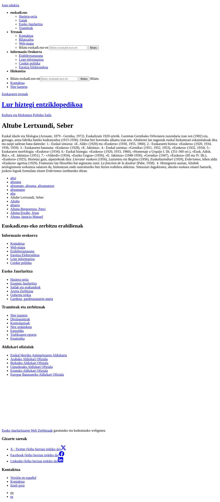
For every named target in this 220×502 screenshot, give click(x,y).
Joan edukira (10, 5)
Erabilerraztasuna (31, 55)
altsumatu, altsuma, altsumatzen (32, 186)
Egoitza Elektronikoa (33, 67)
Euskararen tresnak (15, 94)
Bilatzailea (26, 39)
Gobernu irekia (20, 295)
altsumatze (17, 189)
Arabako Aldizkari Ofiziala (29, 359)
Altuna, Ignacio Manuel (26, 217)
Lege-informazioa (31, 59)
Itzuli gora (17, 485)
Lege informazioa (22, 259)
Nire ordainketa (21, 327)
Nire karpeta (19, 87)
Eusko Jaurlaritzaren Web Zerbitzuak (27, 430)
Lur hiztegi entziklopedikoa (42, 104)
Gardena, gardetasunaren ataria (31, 299)
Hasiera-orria (28, 16)
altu (12, 193)
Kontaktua (26, 36)
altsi (13, 178)
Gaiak (23, 20)
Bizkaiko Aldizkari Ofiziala (29, 363)
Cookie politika (29, 63)
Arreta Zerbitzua (21, 291)
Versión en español (23, 477)
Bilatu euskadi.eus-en (34, 47)
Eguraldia (17, 331)
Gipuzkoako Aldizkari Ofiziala (31, 367)
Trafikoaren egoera (23, 334)
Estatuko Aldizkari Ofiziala (29, 370)
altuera (15, 205)
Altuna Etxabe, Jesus (24, 213)
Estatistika (17, 338)
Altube (15, 201)
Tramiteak (26, 28)
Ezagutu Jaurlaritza (23, 283)
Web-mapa (26, 43)
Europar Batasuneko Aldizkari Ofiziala (37, 374)
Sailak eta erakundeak (25, 287)
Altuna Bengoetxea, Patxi (28, 209)
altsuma (15, 182)
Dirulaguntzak (20, 319)
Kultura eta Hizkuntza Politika (26, 115)
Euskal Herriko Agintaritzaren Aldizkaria (38, 355)
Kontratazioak (20, 323)
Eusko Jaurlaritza (31, 24)
